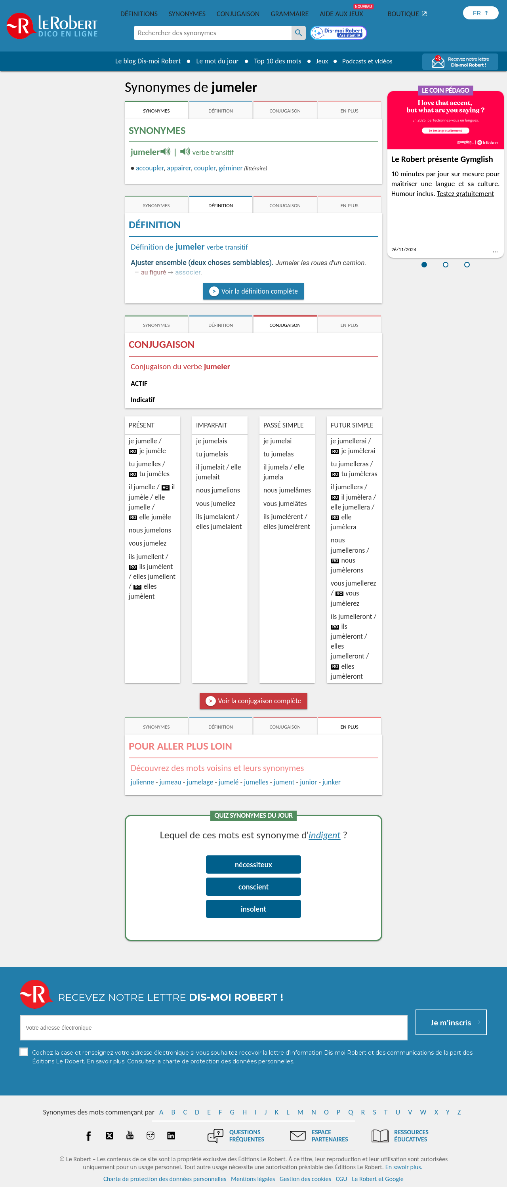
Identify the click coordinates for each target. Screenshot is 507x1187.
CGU (341, 1179)
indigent (324, 834)
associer (187, 272)
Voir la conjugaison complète (259, 701)
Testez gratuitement (465, 193)
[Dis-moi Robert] (339, 34)
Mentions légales (253, 1179)
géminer (230, 168)
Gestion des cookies (305, 1179)
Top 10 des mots (274, 61)
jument (284, 782)
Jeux (320, 61)
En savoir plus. (404, 1167)
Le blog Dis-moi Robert (145, 61)
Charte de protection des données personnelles (164, 1179)
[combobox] (213, 33)
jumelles (256, 782)
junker (331, 782)
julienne (142, 782)
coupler (204, 168)
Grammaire (290, 14)
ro (133, 451)
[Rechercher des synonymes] (299, 33)
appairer (179, 168)
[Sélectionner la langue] (481, 12)
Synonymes (187, 14)
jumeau (170, 782)
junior (308, 782)
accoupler (150, 168)
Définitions (139, 14)
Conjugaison (238, 14)
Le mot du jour (214, 61)
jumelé (228, 782)
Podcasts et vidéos (368, 61)
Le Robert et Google (378, 1179)
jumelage (200, 782)
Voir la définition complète (259, 291)
